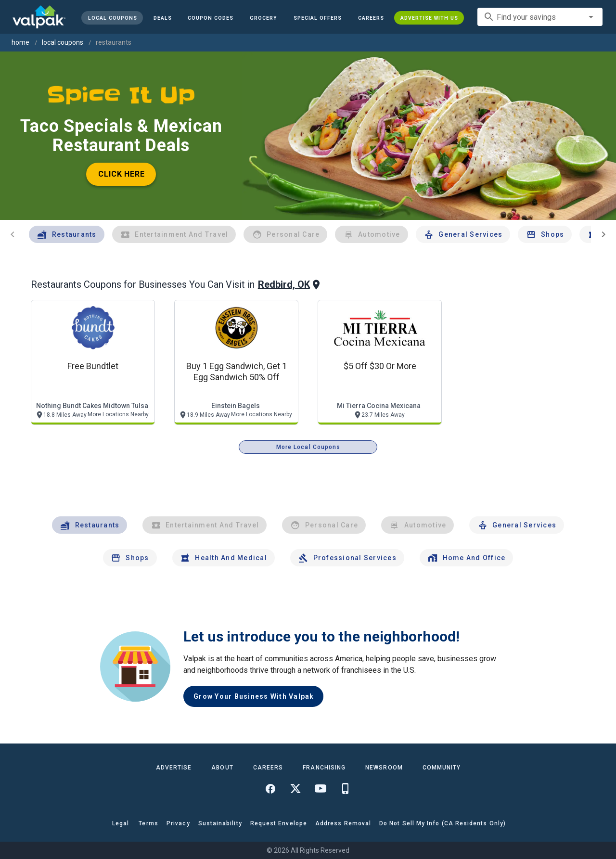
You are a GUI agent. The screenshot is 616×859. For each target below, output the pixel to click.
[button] (317, 18)
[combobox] (540, 17)
